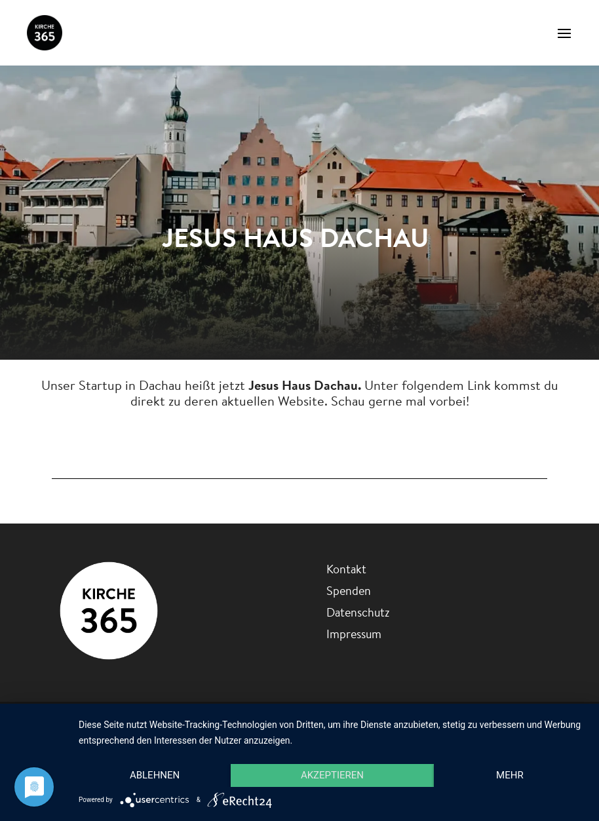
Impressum (353, 634)
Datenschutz (357, 612)
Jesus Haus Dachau (299, 439)
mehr (510, 775)
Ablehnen (155, 775)
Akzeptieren (332, 775)
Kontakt (346, 569)
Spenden (348, 590)
